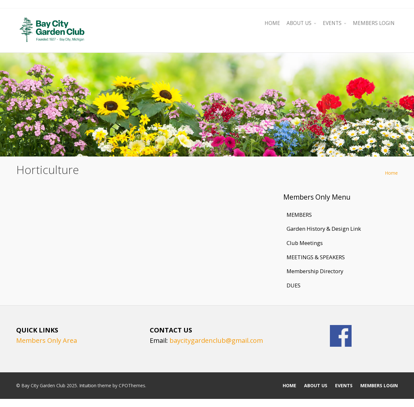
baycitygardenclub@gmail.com (216, 340)
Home (391, 173)
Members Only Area (46, 340)
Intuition (87, 385)
